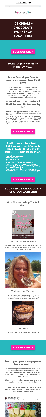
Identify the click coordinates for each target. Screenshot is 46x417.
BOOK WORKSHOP (23, 51)
